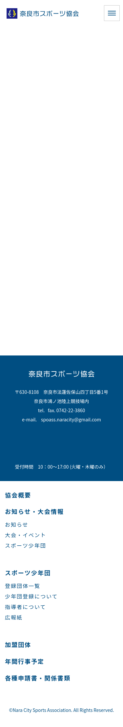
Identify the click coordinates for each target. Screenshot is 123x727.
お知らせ (17, 524)
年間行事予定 (24, 661)
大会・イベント (25, 535)
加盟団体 (18, 644)
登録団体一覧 (22, 586)
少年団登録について (31, 596)
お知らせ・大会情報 (34, 511)
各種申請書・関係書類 (38, 678)
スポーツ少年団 (25, 545)
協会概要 (18, 495)
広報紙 (14, 617)
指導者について (25, 607)
